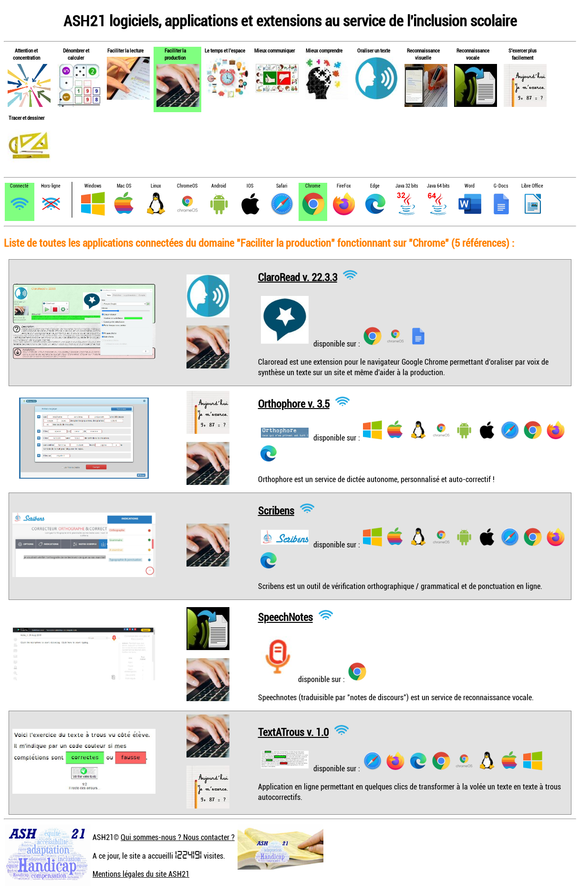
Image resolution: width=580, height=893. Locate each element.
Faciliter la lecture (125, 50)
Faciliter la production (175, 54)
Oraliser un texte (373, 50)
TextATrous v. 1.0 (293, 732)
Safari (281, 186)
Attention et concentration (26, 54)
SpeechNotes (285, 616)
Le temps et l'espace (225, 50)
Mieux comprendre (324, 50)
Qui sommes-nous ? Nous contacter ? (178, 837)
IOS (250, 186)
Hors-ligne (51, 186)
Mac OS (124, 186)
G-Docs (501, 186)
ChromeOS (187, 186)
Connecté (19, 186)
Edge (375, 186)
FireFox (344, 186)
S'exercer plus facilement (522, 54)
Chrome (313, 186)
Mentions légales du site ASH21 (141, 874)
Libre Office (532, 186)
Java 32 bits (406, 186)
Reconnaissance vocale (472, 54)
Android (218, 186)
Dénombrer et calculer (76, 54)
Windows (92, 186)
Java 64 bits (438, 186)
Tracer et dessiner (26, 117)
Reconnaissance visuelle (423, 54)
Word (470, 186)
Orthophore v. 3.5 (294, 403)
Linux (156, 186)
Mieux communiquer (274, 50)
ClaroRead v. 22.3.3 (297, 276)
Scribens (276, 510)
